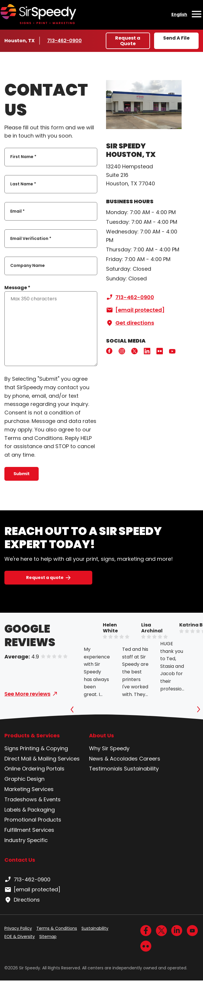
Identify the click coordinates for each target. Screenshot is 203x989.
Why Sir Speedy (109, 748)
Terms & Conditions (56, 928)
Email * (17, 211)
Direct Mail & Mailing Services (42, 758)
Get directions (130, 323)
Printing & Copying (44, 748)
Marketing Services (29, 789)
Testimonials (105, 768)
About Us (101, 735)
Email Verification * (30, 238)
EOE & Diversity (19, 936)
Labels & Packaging (29, 809)
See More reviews (27, 693)
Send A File (176, 38)
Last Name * (23, 184)
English (179, 14)
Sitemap (48, 936)
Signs (11, 748)
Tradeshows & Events (32, 799)
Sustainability (141, 768)
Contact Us (19, 859)
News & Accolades (113, 758)
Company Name (27, 266)
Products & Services (32, 735)
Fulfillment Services (29, 830)
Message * (17, 287)
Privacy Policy (18, 928)
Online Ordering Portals (34, 768)
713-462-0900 (64, 40)
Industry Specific (26, 840)
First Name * (23, 157)
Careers (149, 758)
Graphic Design (24, 779)
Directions (22, 900)
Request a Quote (127, 41)
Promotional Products (32, 819)
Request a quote (45, 577)
